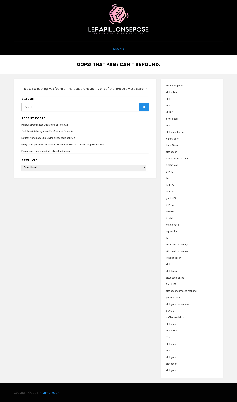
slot (168, 98)
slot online (171, 91)
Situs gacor (172, 118)
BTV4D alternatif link (177, 158)
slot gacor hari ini (175, 131)
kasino (119, 48)
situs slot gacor (174, 85)
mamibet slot (173, 224)
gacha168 (171, 197)
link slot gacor (173, 257)
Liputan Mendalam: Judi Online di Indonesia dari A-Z (48, 137)
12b (168, 336)
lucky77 (170, 184)
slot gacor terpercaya (177, 303)
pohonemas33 (174, 297)
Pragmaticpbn (49, 392)
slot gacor (171, 151)
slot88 (169, 111)
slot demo (171, 270)
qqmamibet (172, 230)
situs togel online (175, 277)
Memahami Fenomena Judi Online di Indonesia (45, 150)
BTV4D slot (172, 164)
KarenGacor (172, 138)
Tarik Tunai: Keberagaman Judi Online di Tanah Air (47, 130)
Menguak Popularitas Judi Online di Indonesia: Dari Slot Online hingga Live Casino (63, 143)
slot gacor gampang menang (181, 290)
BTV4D (169, 171)
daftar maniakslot (175, 316)
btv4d (169, 217)
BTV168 (170, 204)
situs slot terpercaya (177, 244)
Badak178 (171, 283)
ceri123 (170, 310)
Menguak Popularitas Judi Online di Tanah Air (44, 124)
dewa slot (171, 210)
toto (168, 177)
